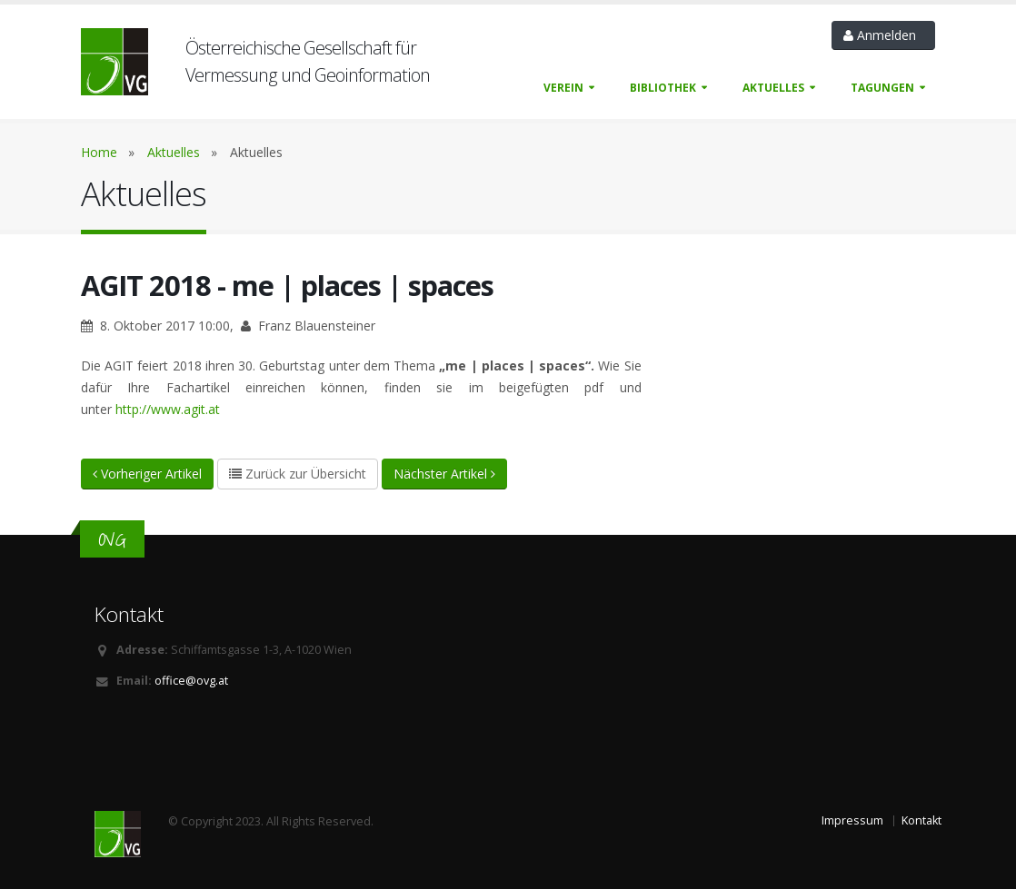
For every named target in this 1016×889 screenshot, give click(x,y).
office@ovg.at (191, 680)
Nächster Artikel (444, 473)
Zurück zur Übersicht (297, 473)
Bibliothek (663, 87)
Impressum (852, 820)
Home (99, 152)
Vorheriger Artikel (147, 473)
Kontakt (921, 820)
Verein (563, 87)
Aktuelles (773, 87)
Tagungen (882, 87)
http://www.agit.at (167, 409)
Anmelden (883, 35)
